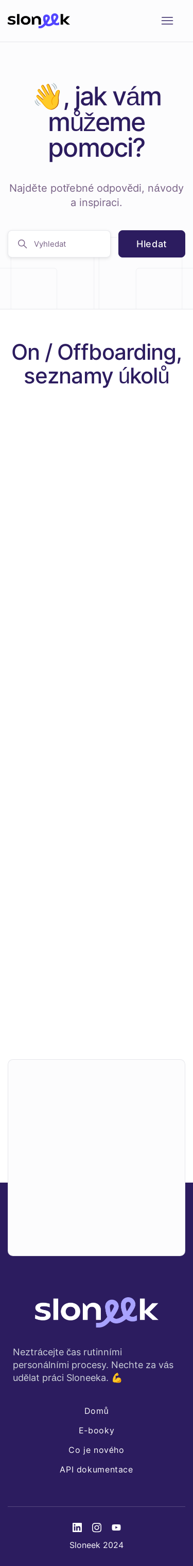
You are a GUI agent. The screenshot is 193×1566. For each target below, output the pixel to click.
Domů (96, 1411)
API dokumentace (96, 1469)
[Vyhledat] (59, 243)
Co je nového (96, 1450)
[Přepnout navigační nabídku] (167, 21)
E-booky (96, 1430)
